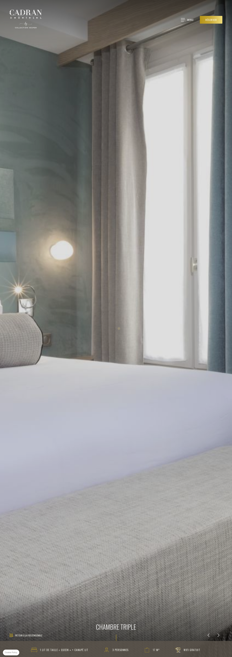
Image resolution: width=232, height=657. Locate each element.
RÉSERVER (211, 20)
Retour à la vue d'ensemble (28, 635)
